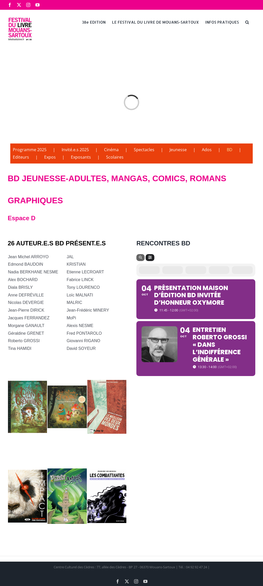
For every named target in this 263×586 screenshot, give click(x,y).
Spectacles (144, 149)
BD (229, 149)
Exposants (81, 157)
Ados (207, 149)
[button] (247, 22)
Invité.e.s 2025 (75, 149)
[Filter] (150, 257)
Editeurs (21, 157)
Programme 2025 (29, 149)
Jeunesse (178, 149)
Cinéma (111, 149)
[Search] (140, 257)
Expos (50, 157)
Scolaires (115, 157)
